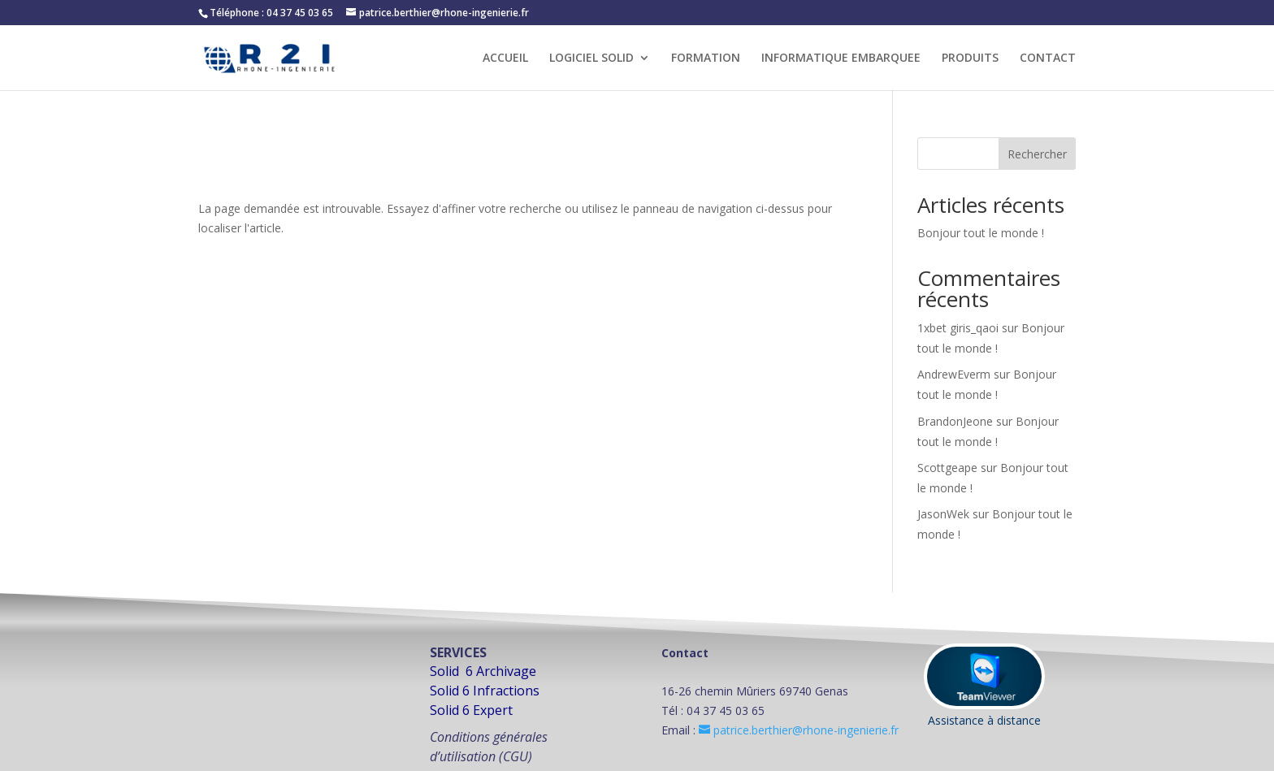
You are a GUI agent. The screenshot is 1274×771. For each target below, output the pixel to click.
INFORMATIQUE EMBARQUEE (841, 58)
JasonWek (943, 514)
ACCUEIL (505, 58)
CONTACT (1048, 58)
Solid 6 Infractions (485, 691)
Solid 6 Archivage (483, 671)
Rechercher (1037, 154)
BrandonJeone (955, 421)
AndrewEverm (953, 374)
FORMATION (705, 58)
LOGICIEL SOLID (591, 58)
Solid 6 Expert (471, 710)
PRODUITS (970, 58)
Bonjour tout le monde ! (980, 232)
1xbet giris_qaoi (958, 328)
